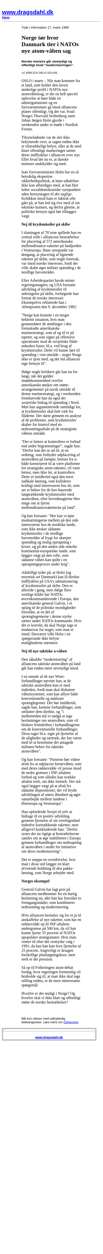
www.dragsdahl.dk (27, 12)
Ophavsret (71, 1022)
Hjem (6, 17)
